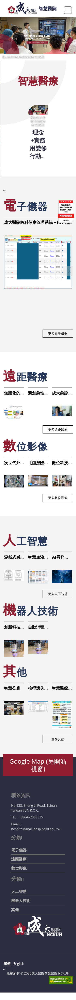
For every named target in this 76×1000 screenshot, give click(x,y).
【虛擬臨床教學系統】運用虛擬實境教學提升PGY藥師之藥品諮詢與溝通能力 (36, 462)
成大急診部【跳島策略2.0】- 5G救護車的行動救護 (61, 393)
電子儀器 (19, 850)
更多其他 (57, 739)
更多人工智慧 (57, 594)
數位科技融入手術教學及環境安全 (60, 462)
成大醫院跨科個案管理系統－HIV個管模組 (36, 222)
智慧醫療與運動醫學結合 (60, 688)
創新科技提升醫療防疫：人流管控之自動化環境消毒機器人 (12, 627)
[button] (68, 271)
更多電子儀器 (57, 333)
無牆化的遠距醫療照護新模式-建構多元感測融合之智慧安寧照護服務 (12, 393)
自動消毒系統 (36, 627)
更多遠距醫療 (57, 429)
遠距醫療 (19, 859)
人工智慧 (19, 891)
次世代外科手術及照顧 (12, 462)
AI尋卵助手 (60, 557)
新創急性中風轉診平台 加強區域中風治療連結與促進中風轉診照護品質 (36, 393)
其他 (15, 909)
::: (4, 191)
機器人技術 (20, 900)
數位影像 (19, 868)
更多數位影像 (57, 498)
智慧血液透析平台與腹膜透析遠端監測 (36, 557)
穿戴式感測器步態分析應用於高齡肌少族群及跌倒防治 (12, 557)
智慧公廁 (12, 688)
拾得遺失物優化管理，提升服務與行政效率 (36, 688)
